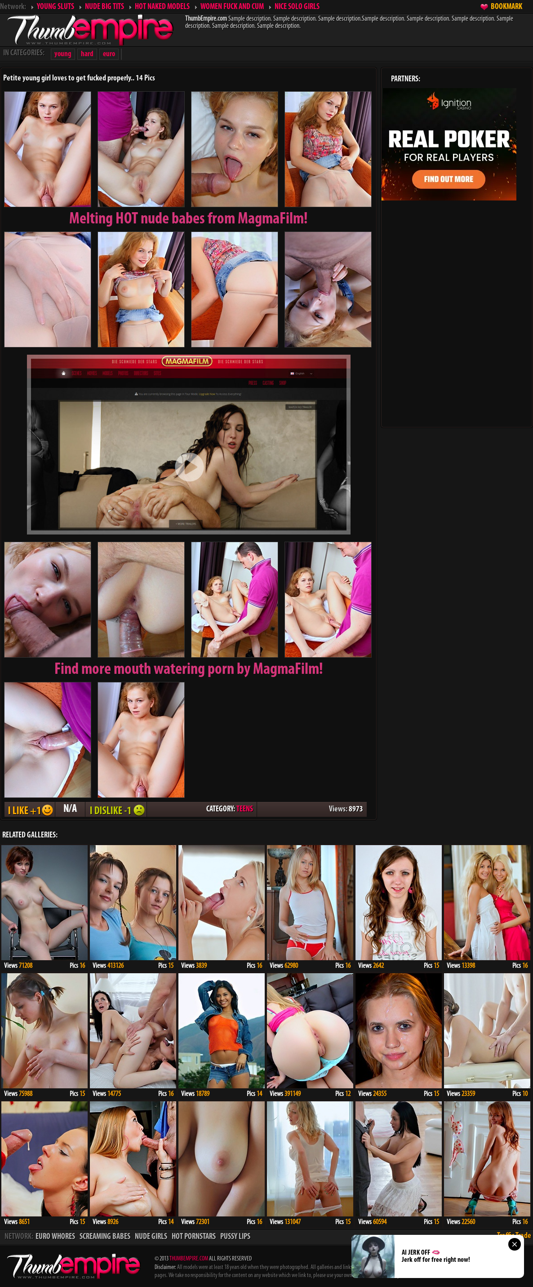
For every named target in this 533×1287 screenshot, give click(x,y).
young (62, 54)
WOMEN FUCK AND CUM (232, 7)
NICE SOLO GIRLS (297, 7)
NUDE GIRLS (151, 1237)
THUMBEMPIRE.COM (188, 1259)
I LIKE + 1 (29, 809)
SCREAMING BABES (105, 1237)
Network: (13, 7)
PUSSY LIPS (235, 1237)
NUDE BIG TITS (104, 7)
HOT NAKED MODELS (162, 7)
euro (109, 54)
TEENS (244, 809)
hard (87, 54)
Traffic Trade (514, 1236)
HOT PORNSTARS (194, 1237)
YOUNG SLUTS (55, 7)
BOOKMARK (506, 7)
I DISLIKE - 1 (116, 809)
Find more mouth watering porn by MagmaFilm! (188, 670)
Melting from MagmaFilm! (188, 219)
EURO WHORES (55, 1237)
